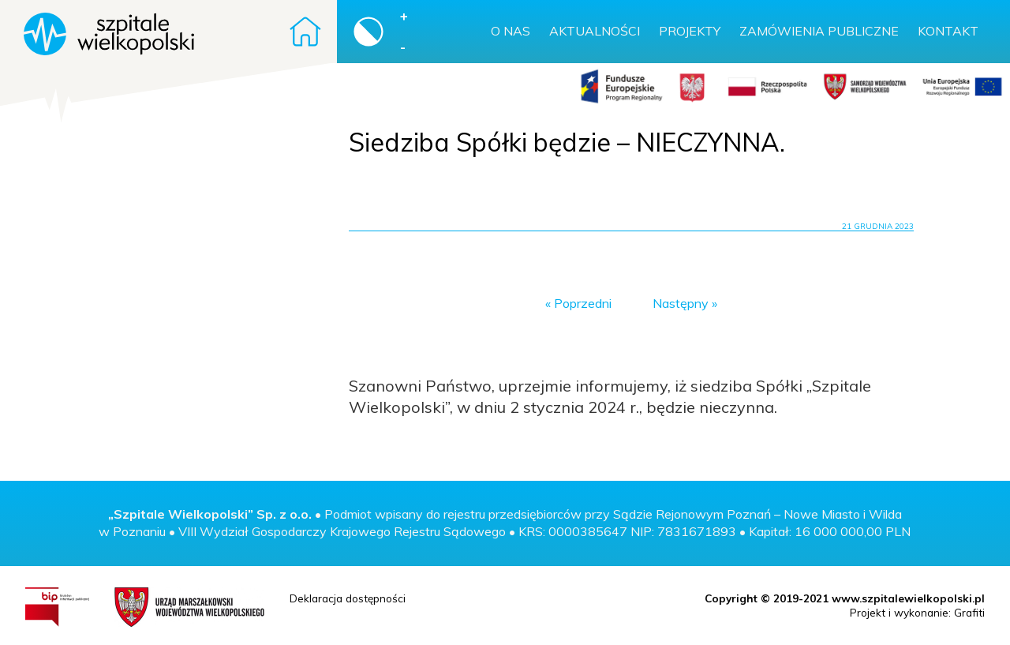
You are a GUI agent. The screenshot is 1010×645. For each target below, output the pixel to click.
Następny (681, 303)
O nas (510, 31)
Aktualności (594, 31)
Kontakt (948, 31)
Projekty (689, 31)
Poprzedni (583, 303)
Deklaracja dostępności (348, 598)
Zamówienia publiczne (819, 31)
